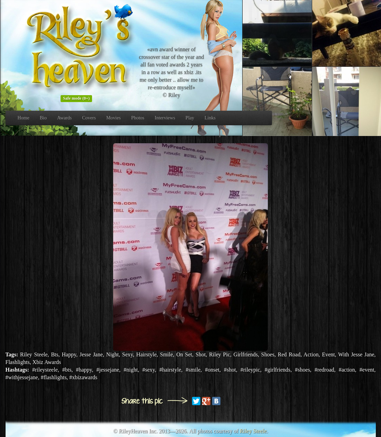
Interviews (165, 117)
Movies (113, 117)
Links (210, 117)
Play (189, 117)
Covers (89, 117)
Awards (64, 117)
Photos (137, 117)
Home (23, 117)
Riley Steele (253, 431)
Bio (43, 117)
